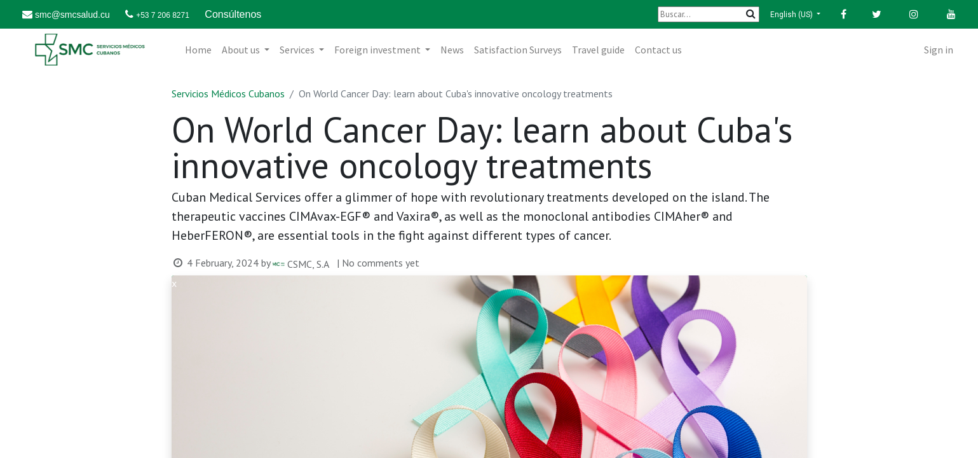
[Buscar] (708, 14)
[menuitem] (198, 49)
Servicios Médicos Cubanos (228, 93)
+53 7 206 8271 (162, 15)
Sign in (938, 49)
